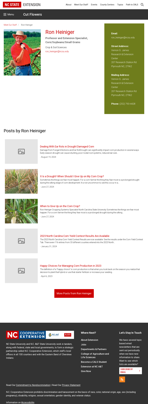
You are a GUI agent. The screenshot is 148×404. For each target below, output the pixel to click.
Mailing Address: (120, 75)
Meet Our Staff (81, 4)
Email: (114, 33)
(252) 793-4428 (127, 103)
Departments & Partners (94, 349)
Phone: (115, 103)
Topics (120, 4)
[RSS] (122, 379)
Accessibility (27, 402)
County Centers (107, 4)
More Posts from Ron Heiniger (74, 293)
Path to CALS (132, 4)
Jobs (83, 344)
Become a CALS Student (94, 362)
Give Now (86, 371)
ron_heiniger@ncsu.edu (57, 51)
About (68, 4)
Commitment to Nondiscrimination (33, 385)
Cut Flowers (32, 14)
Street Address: (120, 46)
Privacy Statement (71, 385)
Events (94, 4)
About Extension (89, 340)
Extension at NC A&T (92, 366)
